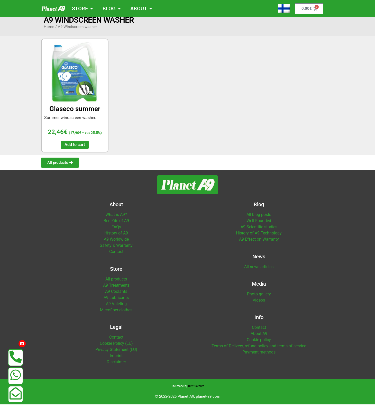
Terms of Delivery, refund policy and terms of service (259, 349)
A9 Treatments (116, 288)
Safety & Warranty (116, 249)
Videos (259, 303)
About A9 (259, 337)
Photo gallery (259, 297)
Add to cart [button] (75, 148)
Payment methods (259, 355)
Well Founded (258, 224)
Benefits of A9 (116, 224)
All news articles (258, 270)
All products (116, 282)
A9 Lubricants (116, 301)
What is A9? (116, 218)
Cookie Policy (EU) (116, 346)
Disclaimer (116, 365)
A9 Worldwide (116, 242)
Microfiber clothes (116, 313)
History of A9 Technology (259, 236)
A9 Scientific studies (259, 230)
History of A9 (116, 236)
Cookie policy (259, 343)
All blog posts (258, 218)
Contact (116, 255)
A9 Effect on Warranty (259, 242)
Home (49, 30)
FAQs (116, 230)
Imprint (116, 359)
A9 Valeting (116, 307)
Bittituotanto (196, 389)
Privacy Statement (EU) (116, 353)
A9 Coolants (116, 295)
